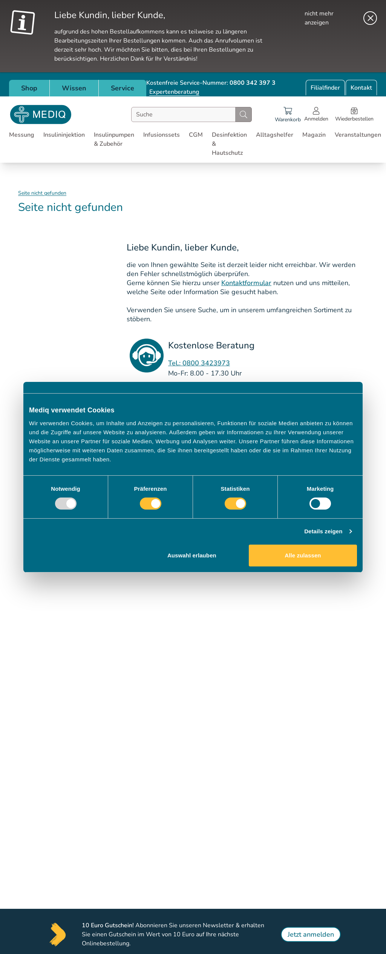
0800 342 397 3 (253, 83)
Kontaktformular (246, 282)
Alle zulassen (303, 555)
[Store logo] (40, 114)
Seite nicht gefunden (42, 193)
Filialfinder (325, 88)
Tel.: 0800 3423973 (199, 363)
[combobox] (191, 114)
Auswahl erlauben (191, 555)
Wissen (74, 88)
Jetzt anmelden (311, 934)
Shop (29, 88)
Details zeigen (323, 531)
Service (122, 88)
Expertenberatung (174, 92)
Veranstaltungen (358, 135)
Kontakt (361, 88)
